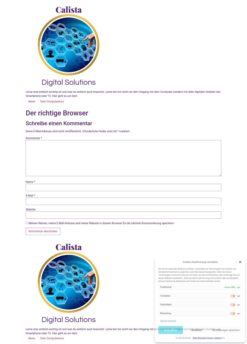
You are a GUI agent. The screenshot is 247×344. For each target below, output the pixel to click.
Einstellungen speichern (226, 330)
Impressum (219, 338)
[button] (240, 262)
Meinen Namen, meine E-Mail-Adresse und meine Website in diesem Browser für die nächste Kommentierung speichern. (101, 223)
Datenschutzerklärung (203, 338)
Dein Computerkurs (52, 101)
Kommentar (34, 138)
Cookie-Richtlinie (183, 338)
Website (31, 209)
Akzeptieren (171, 330)
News (31, 101)
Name (30, 182)
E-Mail (30, 195)
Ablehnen (196, 330)
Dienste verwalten (168, 321)
